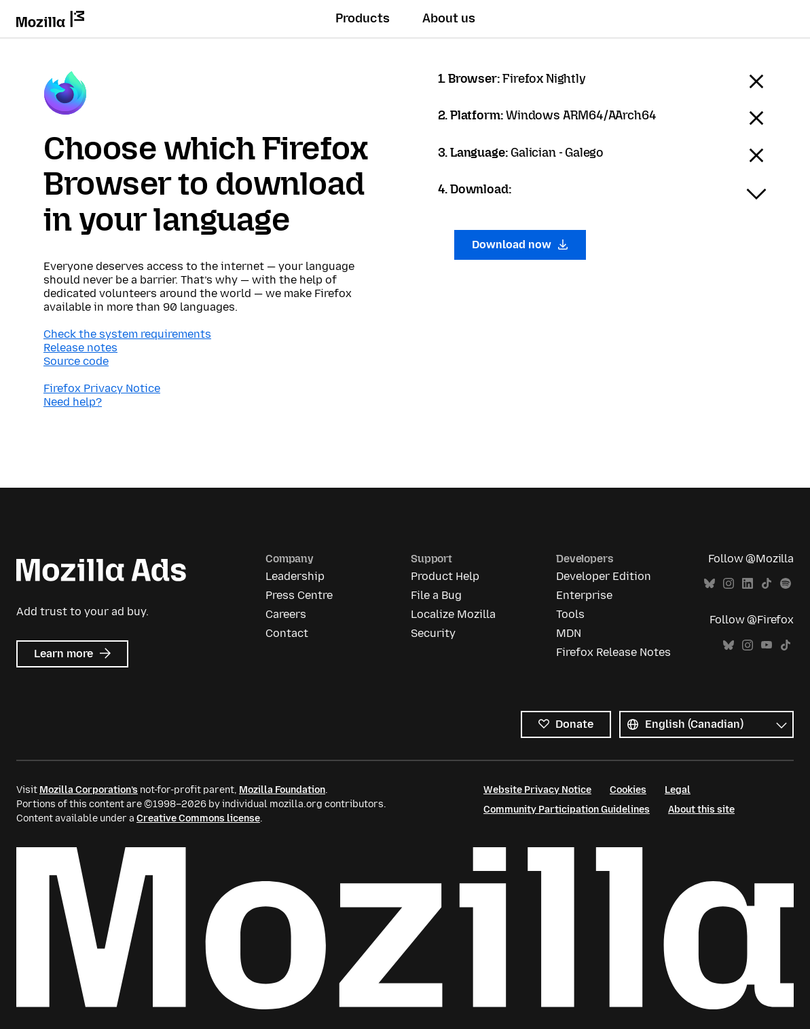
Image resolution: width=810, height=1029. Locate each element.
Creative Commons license (198, 818)
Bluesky (709, 583)
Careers (285, 614)
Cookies (628, 790)
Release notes (80, 347)
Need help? (72, 401)
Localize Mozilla (453, 614)
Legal (678, 790)
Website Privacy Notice (537, 790)
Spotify (785, 583)
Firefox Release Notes (613, 652)
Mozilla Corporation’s (88, 790)
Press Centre (299, 595)
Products (362, 18)
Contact (286, 633)
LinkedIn (747, 583)
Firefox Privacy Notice (101, 388)
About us (448, 18)
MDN (568, 633)
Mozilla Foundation (282, 790)
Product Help (445, 576)
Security (433, 633)
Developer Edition (603, 576)
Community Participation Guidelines (566, 809)
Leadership (295, 576)
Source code (76, 361)
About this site (701, 809)
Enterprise (584, 595)
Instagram (728, 583)
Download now (520, 244)
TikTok (766, 583)
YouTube (766, 645)
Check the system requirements (127, 334)
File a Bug (436, 595)
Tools (570, 614)
